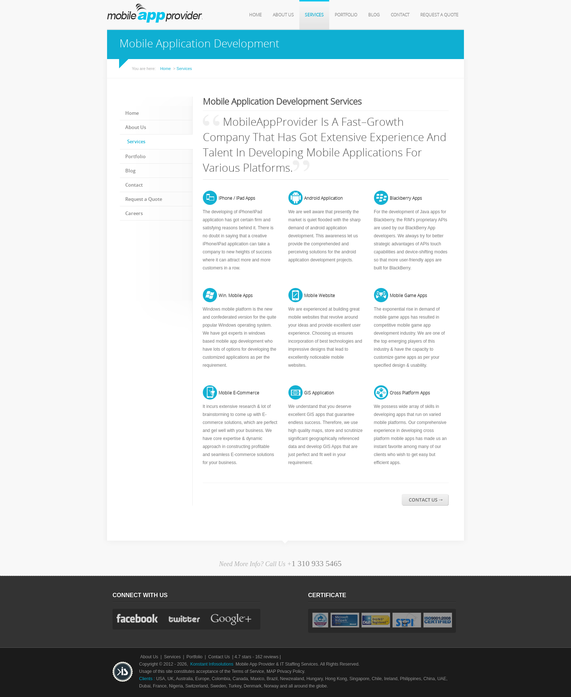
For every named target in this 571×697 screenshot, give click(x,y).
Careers (134, 213)
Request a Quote (439, 14)
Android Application (323, 198)
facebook (137, 618)
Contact (400, 14)
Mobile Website (319, 295)
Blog (374, 14)
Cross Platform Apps (410, 393)
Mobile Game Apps (408, 295)
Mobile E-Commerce (238, 393)
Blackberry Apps (406, 198)
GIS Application (319, 393)
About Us (283, 14)
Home (255, 14)
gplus (232, 620)
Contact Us (219, 656)
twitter (184, 618)
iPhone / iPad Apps (236, 198)
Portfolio (346, 14)
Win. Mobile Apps (235, 295)
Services (314, 14)
